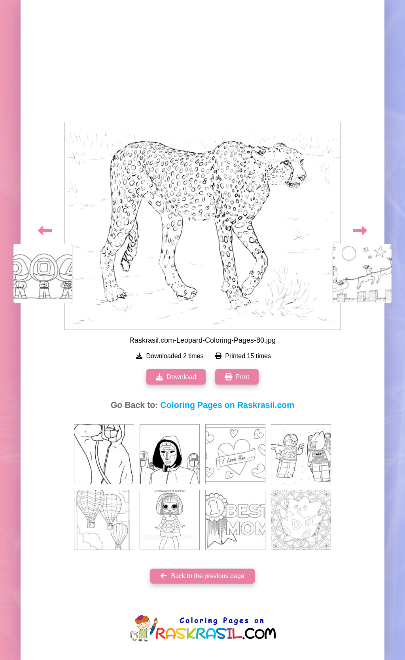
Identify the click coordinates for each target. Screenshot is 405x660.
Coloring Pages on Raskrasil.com (227, 405)
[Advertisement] (202, 63)
